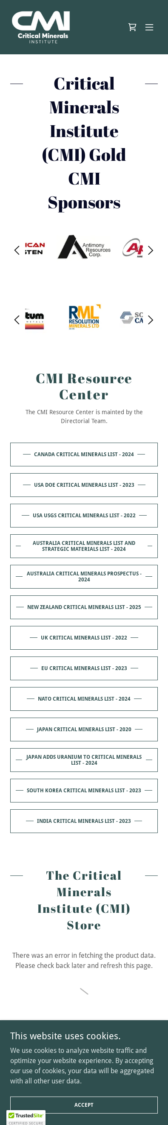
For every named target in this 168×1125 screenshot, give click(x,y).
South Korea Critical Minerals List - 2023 (84, 791)
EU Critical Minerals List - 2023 (84, 668)
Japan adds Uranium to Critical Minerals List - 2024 (84, 760)
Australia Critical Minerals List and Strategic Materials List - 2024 (84, 546)
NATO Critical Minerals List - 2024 (84, 699)
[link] (40, 27)
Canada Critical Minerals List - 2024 (84, 454)
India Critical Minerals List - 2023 (84, 821)
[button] (149, 27)
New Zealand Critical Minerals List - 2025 (84, 607)
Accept (84, 1105)
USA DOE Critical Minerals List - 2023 (84, 485)
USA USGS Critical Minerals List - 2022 (84, 516)
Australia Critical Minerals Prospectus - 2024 (84, 577)
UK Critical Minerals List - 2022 (84, 638)
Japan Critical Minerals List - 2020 (84, 729)
